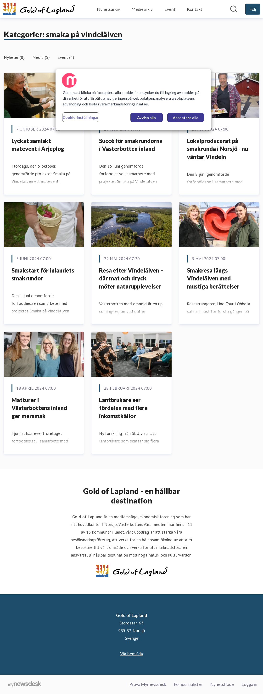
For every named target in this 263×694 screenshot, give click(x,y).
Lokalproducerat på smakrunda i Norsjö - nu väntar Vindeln (217, 148)
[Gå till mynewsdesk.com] (25, 684)
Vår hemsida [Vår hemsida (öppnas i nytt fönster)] (131, 653)
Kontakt (194, 9)
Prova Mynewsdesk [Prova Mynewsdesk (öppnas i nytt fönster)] (147, 684)
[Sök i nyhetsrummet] (234, 9)
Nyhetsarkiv (108, 9)
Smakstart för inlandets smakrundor (42, 274)
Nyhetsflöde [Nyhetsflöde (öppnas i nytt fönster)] (222, 684)
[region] (133, 99)
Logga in (249, 684)
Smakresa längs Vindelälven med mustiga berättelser (213, 278)
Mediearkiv (142, 9)
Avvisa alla (146, 117)
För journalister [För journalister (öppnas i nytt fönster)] (188, 684)
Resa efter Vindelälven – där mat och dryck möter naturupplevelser (131, 278)
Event (169, 9)
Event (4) (65, 57)
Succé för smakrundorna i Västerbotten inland (130, 144)
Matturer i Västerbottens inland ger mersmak (39, 407)
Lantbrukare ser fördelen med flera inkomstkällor (123, 407)
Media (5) (41, 57)
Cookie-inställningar (81, 117)
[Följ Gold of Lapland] (252, 9)
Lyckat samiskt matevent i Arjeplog (37, 144)
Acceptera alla (185, 117)
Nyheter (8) (14, 57)
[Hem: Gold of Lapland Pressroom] (39, 9)
